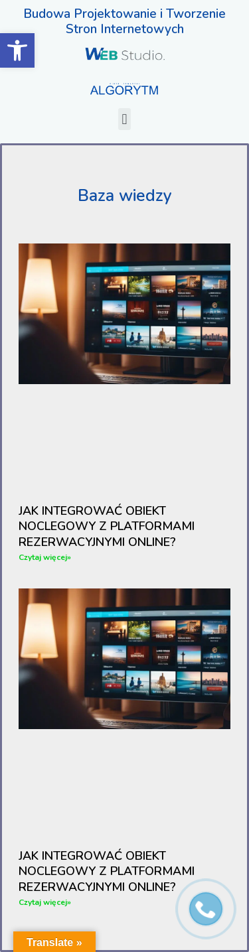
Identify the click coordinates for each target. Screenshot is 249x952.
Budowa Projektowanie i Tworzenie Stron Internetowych (124, 21)
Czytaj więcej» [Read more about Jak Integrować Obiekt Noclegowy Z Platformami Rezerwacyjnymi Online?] (45, 557)
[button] (124, 119)
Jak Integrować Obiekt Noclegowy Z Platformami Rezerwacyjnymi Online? (107, 526)
